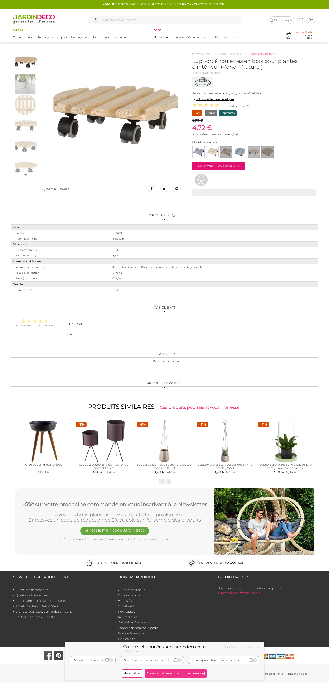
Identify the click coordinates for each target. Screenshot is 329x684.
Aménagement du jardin (53, 37)
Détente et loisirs (225, 37)
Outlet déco (126, 607)
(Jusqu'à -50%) (304, 35)
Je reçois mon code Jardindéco (115, 531)
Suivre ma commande (32, 590)
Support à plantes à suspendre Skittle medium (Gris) (164, 466)
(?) (101, 660)
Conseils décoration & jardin (138, 628)
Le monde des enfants (114, 37)
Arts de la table (175, 37)
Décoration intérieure (200, 37)
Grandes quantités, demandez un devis (44, 612)
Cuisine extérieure (24, 37)
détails (131, 651)
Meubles (159, 37)
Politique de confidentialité (35, 618)
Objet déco (238, 54)
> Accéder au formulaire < (239, 594)
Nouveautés (126, 612)
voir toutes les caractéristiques (213, 99)
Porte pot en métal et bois (43, 465)
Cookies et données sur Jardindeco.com (164, 646)
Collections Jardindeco (134, 623)
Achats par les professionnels (37, 607)
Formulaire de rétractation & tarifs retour (46, 601)
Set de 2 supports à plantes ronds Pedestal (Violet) (103, 466)
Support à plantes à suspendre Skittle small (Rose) (224, 466)
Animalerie (91, 37)
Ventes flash (126, 601)
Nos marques (127, 618)
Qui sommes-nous (131, 590)
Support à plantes (263, 54)
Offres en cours (129, 596)
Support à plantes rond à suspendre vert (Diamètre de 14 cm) (285, 466)
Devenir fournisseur (132, 634)
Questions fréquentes (31, 596)
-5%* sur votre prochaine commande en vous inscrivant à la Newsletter (115, 505)
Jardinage (76, 37)
